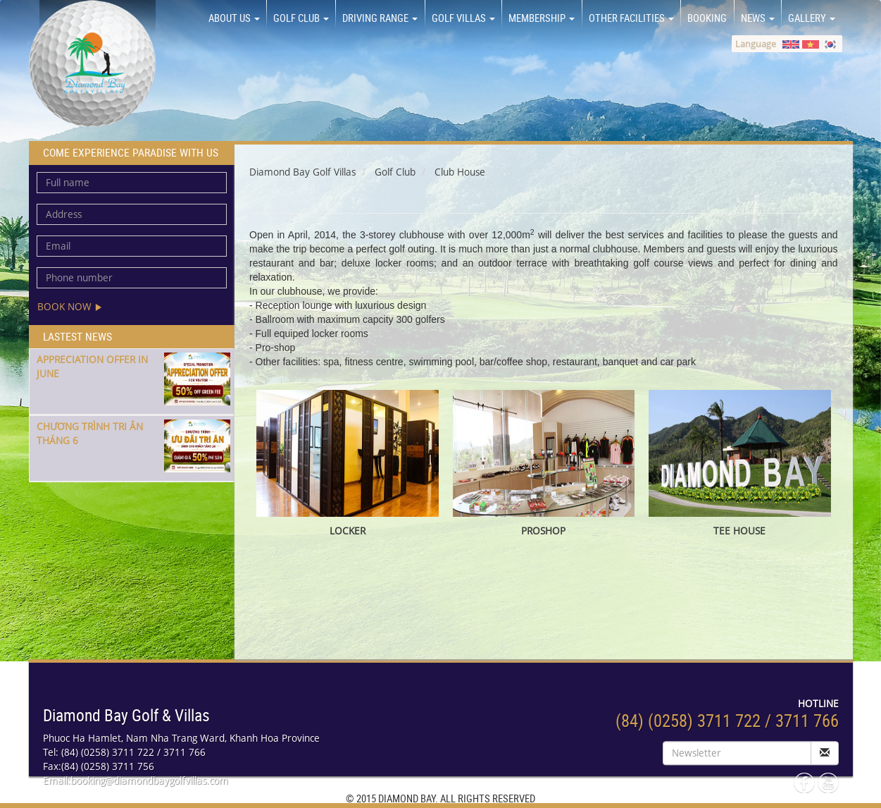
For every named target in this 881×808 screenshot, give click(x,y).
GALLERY (811, 18)
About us (234, 18)
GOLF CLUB (301, 18)
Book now (69, 306)
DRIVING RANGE (380, 18)
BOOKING (707, 18)
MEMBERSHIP (541, 18)
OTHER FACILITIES (631, 18)
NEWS (758, 18)
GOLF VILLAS (463, 18)
